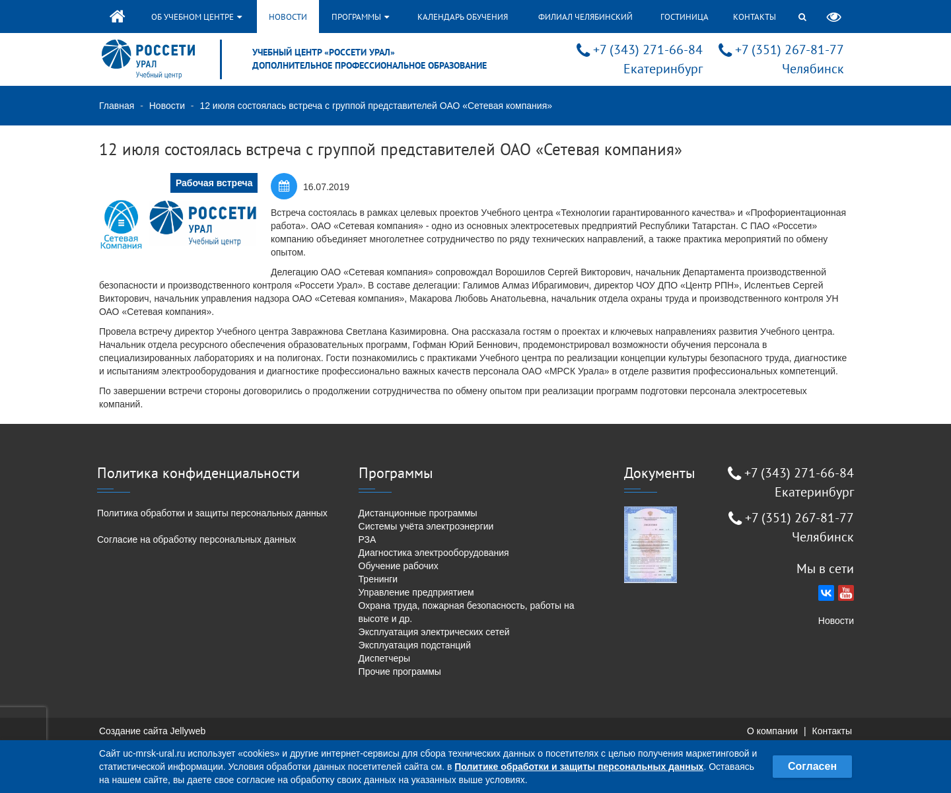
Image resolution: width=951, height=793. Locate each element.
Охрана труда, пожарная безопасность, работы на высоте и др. (467, 612)
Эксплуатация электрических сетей (434, 632)
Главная (116, 105)
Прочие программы (400, 671)
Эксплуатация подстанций (415, 645)
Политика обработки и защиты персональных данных (212, 513)
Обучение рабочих (399, 566)
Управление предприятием (416, 592)
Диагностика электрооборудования (434, 552)
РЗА (367, 539)
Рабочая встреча (214, 183)
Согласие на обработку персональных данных (196, 539)
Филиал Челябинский (585, 16)
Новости (288, 16)
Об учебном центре (196, 16)
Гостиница (684, 16)
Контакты (754, 16)
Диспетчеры (385, 658)
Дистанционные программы (418, 513)
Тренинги (378, 579)
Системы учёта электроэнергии (426, 526)
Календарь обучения (462, 16)
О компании (772, 731)
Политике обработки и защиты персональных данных (578, 766)
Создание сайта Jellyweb (152, 731)
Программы (360, 16)
